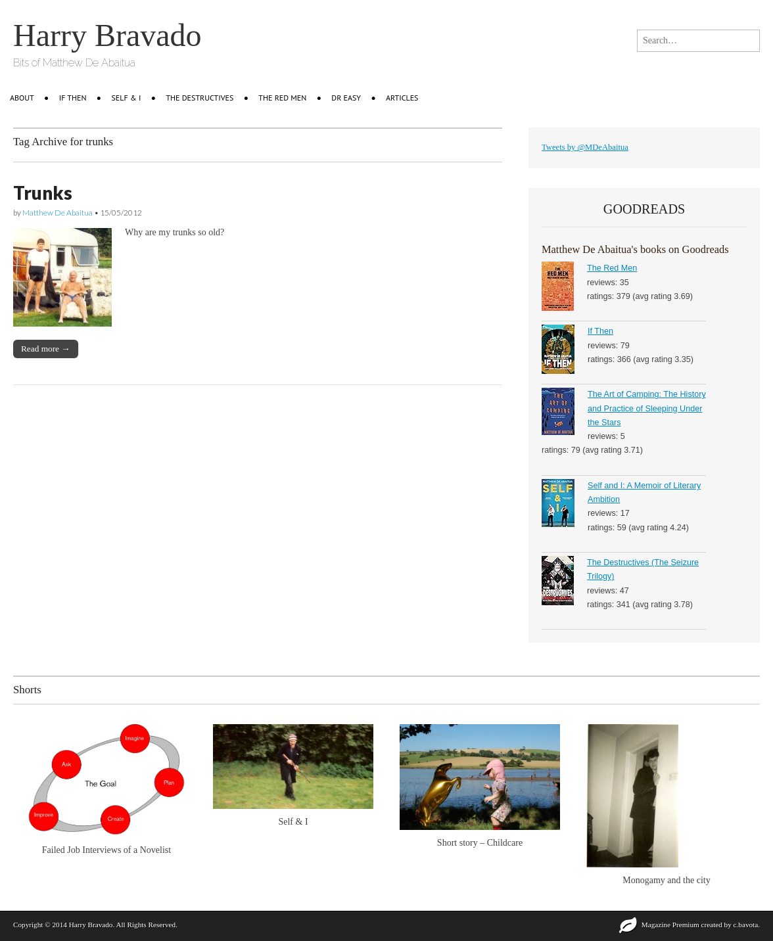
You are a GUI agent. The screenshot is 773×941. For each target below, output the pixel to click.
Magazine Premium (670, 925)
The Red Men (282, 98)
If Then (600, 331)
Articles (402, 98)
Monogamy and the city (666, 880)
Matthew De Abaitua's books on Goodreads (635, 249)
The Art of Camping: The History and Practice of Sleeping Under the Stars (647, 408)
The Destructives (199, 98)
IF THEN (73, 98)
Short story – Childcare (480, 843)
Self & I (126, 98)
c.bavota (746, 925)
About (22, 98)
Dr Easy (346, 98)
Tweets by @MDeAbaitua (585, 147)
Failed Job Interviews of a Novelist (106, 850)
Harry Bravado (107, 35)
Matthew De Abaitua (57, 213)
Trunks (42, 192)
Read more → (45, 349)
